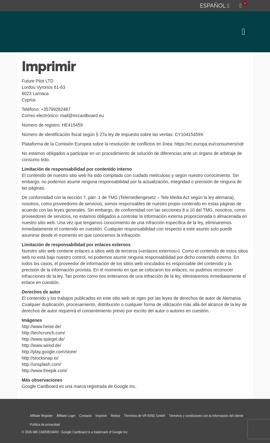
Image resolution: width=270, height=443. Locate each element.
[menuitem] (214, 5)
